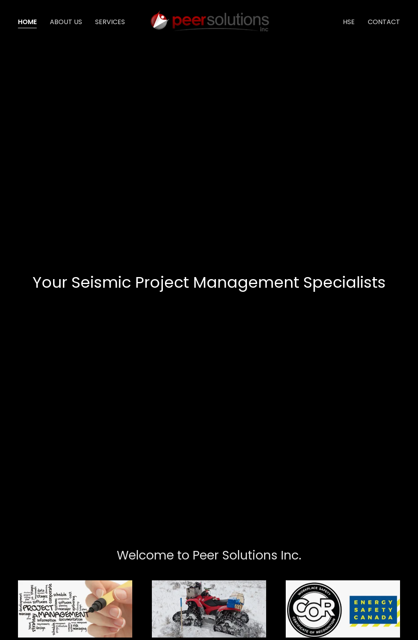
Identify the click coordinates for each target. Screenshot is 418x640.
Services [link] (110, 22)
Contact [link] (384, 22)
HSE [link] (349, 22)
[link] (209, 21)
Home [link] (27, 22)
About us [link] (66, 22)
